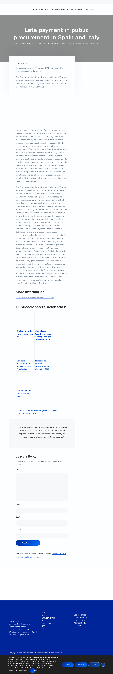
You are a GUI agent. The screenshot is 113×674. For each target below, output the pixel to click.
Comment (20, 469)
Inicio (15, 43)
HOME (43, 613)
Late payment (27, 413)
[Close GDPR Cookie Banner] (103, 665)
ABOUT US (45, 629)
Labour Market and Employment (49, 43)
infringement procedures (45, 175)
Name (19, 505)
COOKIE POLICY (80, 620)
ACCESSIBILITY (80, 623)
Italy (19, 413)
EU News (22, 43)
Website (19, 529)
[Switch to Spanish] (97, 10)
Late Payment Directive (43, 228)
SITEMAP (77, 626)
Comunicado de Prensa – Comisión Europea (35, 297)
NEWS (44, 615)
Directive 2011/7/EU (34, 87)
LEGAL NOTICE (80, 615)
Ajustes (94, 665)
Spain (34, 413)
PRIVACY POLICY (80, 618)
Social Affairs (31, 43)
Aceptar (67, 665)
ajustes (37, 670)
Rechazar (80, 665)
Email (18, 517)
